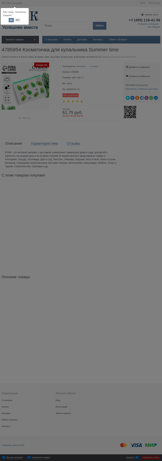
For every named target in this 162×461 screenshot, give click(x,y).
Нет (17, 20)
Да (11, 20)
